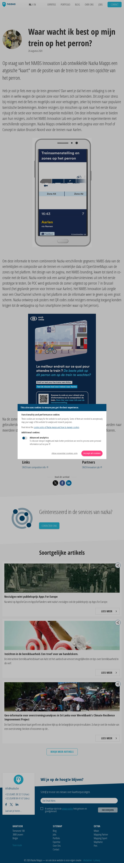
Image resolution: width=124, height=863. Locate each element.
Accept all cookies (92, 453)
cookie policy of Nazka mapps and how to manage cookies (56, 427)
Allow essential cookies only (65, 453)
